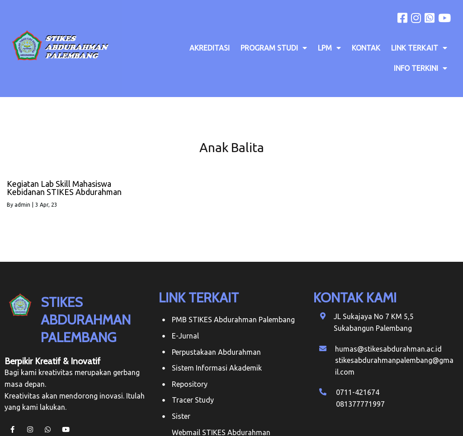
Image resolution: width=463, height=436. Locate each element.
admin (22, 205)
